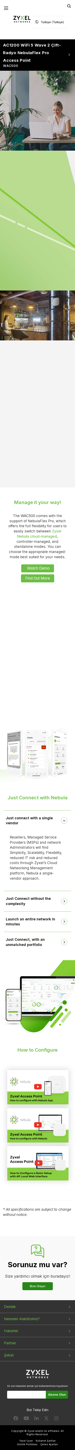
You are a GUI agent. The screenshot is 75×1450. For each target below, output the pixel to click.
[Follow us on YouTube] (26, 1419)
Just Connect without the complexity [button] (28, 901)
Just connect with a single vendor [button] (29, 820)
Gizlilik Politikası (27, 1444)
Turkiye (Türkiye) (52, 22)
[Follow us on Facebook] (15, 1419)
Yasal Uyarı (26, 1440)
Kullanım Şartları (46, 1440)
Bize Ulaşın (37, 1286)
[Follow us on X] (46, 1419)
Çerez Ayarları (49, 1444)
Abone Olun (57, 1394)
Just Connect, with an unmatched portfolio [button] (25, 942)
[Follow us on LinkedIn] (36, 1419)
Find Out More (37, 578)
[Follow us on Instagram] (56, 1419)
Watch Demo (38, 568)
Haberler (11, 1331)
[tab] (37, 821)
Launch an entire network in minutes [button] (30, 921)
